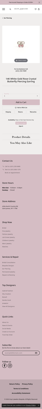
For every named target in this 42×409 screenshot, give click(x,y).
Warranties (33, 112)
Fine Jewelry (6, 231)
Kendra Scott (6, 300)
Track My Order (7, 335)
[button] (10, 9)
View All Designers (8, 306)
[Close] (39, 2)
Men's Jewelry (6, 244)
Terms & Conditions (21, 388)
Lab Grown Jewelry (8, 237)
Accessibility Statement (21, 393)
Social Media (6, 329)
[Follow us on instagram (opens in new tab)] (10, 365)
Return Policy (14, 384)
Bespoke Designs (8, 266)
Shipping (8, 112)
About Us (5, 322)
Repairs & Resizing (8, 275)
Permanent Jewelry (8, 272)
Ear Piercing (8, 18)
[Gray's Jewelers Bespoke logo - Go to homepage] (21, 9)
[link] (7, 9)
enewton (5, 303)
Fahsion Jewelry (7, 234)
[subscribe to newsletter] (36, 353)
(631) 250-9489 (21, 71)
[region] (21, 44)
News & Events (7, 325)
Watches (5, 247)
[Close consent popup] (38, 405)
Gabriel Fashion (7, 291)
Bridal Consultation (8, 262)
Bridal (4, 228)
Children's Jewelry (8, 240)
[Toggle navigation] (3, 9)
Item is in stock (21, 123)
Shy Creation (6, 294)
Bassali (4, 297)
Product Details (21, 137)
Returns (20, 112)
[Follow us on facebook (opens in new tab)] (4, 365)
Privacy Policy (27, 384)
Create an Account (8, 332)
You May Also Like (21, 143)
